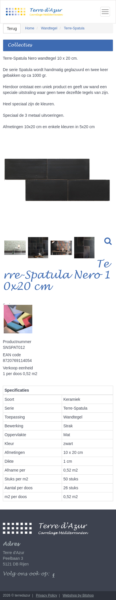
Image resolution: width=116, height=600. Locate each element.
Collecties (20, 45)
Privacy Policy (46, 595)
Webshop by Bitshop (78, 595)
